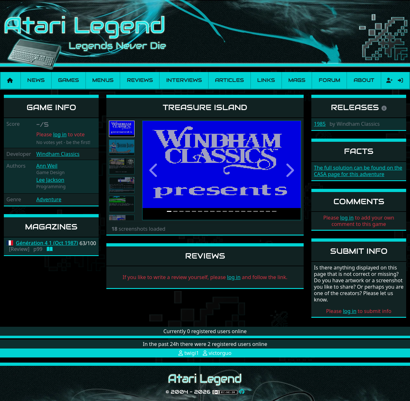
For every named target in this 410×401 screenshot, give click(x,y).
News (36, 80)
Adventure (48, 199)
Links (266, 80)
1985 (320, 123)
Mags (296, 80)
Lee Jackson (50, 179)
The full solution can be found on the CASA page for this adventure (358, 171)
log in (60, 134)
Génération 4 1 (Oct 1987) (47, 243)
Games (68, 80)
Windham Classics (57, 153)
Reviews (140, 80)
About (364, 80)
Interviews (184, 80)
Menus (102, 80)
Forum (329, 80)
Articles (229, 80)
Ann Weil (46, 165)
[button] (154, 170)
